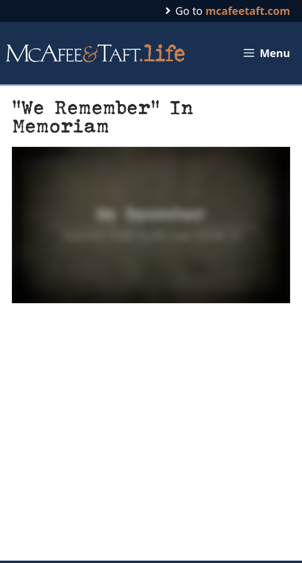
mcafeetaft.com (248, 11)
